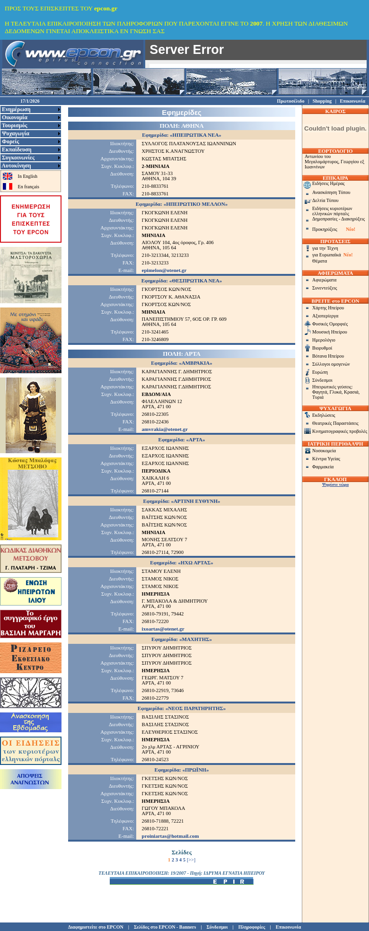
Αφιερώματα (324, 279)
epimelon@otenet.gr (164, 270)
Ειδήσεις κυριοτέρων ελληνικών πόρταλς (332, 211)
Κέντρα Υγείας (326, 458)
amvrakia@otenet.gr (165, 429)
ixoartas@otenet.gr (163, 629)
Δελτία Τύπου (325, 200)
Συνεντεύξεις (324, 287)
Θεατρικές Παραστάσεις (335, 423)
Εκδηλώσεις (323, 415)
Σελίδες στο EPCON (155, 927)
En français (28, 186)
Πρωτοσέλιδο (290, 101)
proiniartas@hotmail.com (170, 836)
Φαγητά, (320, 392)
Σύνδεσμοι (322, 380)
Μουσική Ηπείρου (329, 331)
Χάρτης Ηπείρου (328, 307)
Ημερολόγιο (323, 340)
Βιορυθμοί (322, 348)
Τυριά (318, 397)
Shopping (322, 101)
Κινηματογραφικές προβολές (339, 431)
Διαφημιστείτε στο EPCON (95, 927)
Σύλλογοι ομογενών (331, 364)
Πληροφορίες (251, 927)
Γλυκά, (336, 392)
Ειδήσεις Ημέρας (328, 183)
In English (27, 176)
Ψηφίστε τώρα (335, 484)
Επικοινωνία (352, 101)
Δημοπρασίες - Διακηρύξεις (338, 218)
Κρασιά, (352, 392)
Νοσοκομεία (324, 450)
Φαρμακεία (323, 466)
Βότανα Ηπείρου (328, 356)
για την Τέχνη (325, 248)
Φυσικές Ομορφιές (330, 323)
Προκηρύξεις (324, 229)
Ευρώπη (320, 372)
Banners (187, 927)
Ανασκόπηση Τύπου (331, 192)
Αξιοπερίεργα (325, 315)
